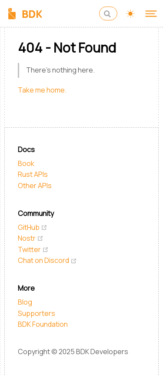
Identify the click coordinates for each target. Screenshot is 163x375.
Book (26, 163)
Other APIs (35, 185)
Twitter (33, 249)
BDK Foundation (43, 324)
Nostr (30, 238)
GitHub (32, 227)
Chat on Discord (47, 260)
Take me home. (42, 90)
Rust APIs (33, 174)
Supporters (36, 313)
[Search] (108, 13)
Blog (25, 302)
